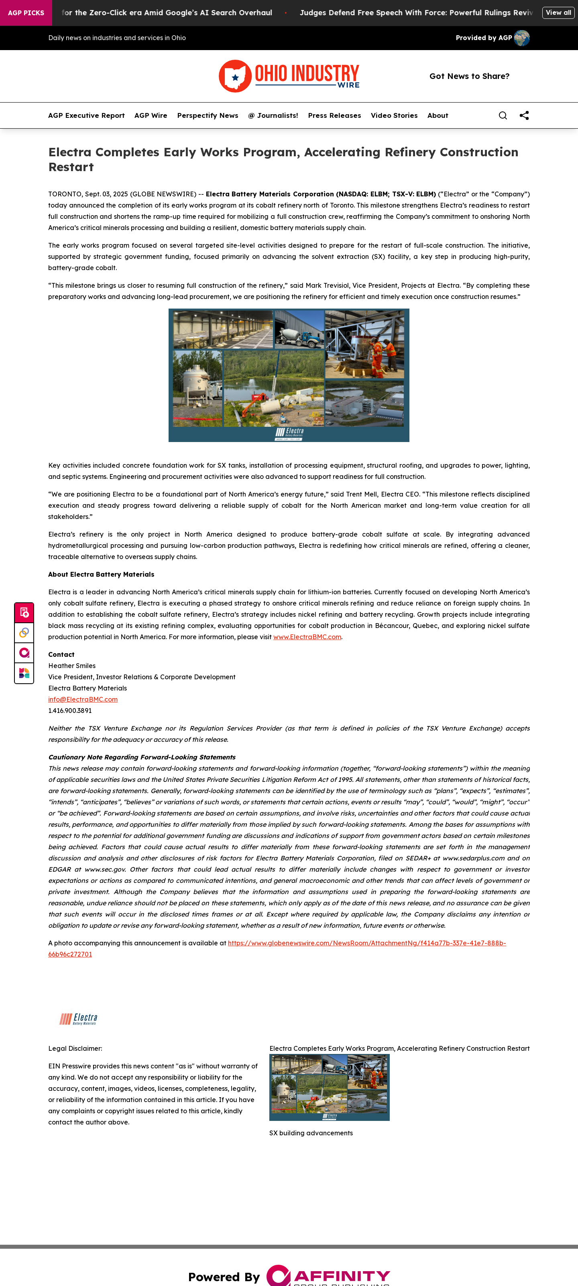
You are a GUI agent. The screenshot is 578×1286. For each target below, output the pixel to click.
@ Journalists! (273, 115)
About (437, 115)
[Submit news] (24, 613)
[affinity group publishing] (24, 653)
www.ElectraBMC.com (307, 637)
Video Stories (394, 115)
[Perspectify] (24, 633)
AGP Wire (150, 115)
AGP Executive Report (86, 115)
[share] (524, 115)
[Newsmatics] (24, 673)
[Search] (503, 115)
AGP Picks (26, 13)
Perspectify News (207, 115)
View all (558, 12)
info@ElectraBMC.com (83, 699)
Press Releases (334, 115)
